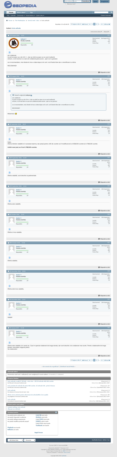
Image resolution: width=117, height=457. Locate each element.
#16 (109, 214)
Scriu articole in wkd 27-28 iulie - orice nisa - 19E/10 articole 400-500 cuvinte (31, 381)
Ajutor (95, 1)
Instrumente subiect (96, 31)
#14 (109, 157)
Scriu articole (16, 28)
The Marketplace (20, 20)
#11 (109, 35)
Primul (85, 24)
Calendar (13, 15)
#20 (109, 327)
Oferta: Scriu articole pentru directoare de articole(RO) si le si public (28, 395)
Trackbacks (39, 425)
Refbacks (10, 429)
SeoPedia (64, 455)
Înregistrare (104, 1)
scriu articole (21, 407)
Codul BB (38, 415)
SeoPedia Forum (97, 440)
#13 (109, 124)
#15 (109, 186)
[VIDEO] (38, 421)
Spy (31, 12)
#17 (109, 242)
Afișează (106, 31)
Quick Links (39, 15)
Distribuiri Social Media (67, 366)
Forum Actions (30, 15)
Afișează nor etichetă (14, 409)
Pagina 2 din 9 (76, 24)
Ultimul (107, 24)
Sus (108, 440)
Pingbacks (11, 427)
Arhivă (104, 440)
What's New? (21, 12)
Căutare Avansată (106, 15)
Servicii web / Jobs (33, 20)
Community (20, 15)
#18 (109, 271)
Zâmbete (38, 417)
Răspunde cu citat (104, 72)
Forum (11, 12)
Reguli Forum (39, 432)
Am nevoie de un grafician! (51, 366)
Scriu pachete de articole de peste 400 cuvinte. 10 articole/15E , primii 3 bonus (31, 386)
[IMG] (41, 419)
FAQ (8, 15)
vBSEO (64, 451)
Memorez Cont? (71, 4)
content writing (12, 407)
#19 (109, 299)
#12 (109, 76)
